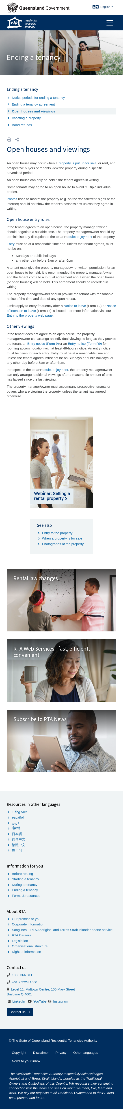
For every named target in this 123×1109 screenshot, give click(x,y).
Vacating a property (26, 118)
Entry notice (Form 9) (43, 343)
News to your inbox (26, 1061)
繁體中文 (18, 845)
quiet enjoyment (80, 237)
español (18, 817)
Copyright (19, 1052)
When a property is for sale (62, 538)
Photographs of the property (63, 544)
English (106, 6)
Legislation (20, 941)
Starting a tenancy (25, 879)
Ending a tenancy (25, 890)
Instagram (60, 1001)
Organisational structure (29, 946)
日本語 (17, 834)
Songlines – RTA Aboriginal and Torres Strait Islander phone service (62, 930)
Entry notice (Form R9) (85, 343)
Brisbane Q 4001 (19, 994)
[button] (17, 139)
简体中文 (18, 839)
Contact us (20, 1012)
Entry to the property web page (30, 315)
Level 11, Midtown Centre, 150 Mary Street (43, 989)
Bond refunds (22, 125)
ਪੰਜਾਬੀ (16, 828)
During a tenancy (24, 885)
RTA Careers (21, 935)
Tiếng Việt (19, 812)
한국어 (17, 850)
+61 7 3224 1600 (24, 982)
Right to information (26, 952)
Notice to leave (75, 306)
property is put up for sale (77, 163)
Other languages (85, 1052)
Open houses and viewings (33, 111)
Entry (11, 244)
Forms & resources (26, 895)
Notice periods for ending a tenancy (38, 97)
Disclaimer (41, 1052)
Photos (12, 199)
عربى (15, 823)
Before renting (22, 874)
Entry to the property (57, 533)
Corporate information (28, 924)
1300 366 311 (22, 975)
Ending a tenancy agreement (33, 104)
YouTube (40, 1001)
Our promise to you (26, 919)
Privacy (61, 1052)
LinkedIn (18, 1001)
